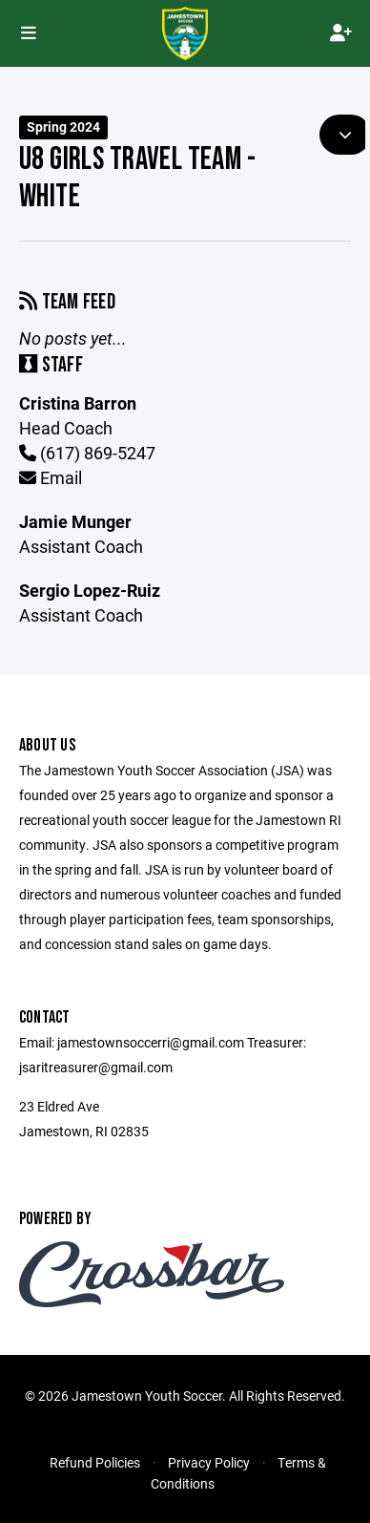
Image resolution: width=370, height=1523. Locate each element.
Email (50, 477)
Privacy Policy (209, 1462)
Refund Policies (95, 1462)
